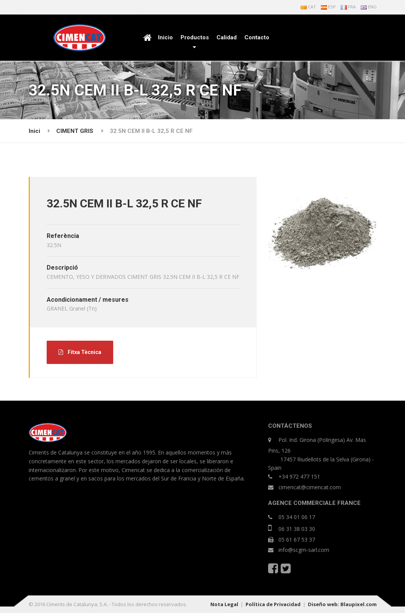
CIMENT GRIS (74, 131)
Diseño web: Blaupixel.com (342, 604)
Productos (195, 37)
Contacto (256, 37)
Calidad (226, 37)
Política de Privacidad (273, 604)
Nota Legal (224, 604)
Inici (34, 131)
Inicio (165, 37)
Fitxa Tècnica (80, 352)
